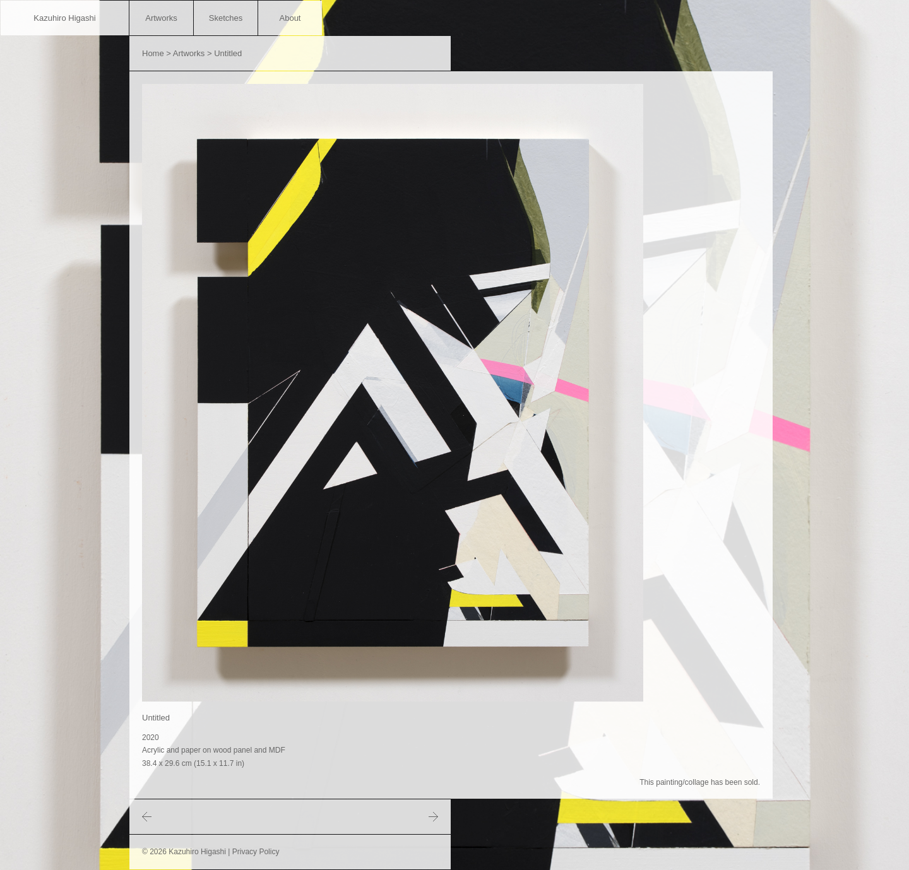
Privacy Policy (256, 851)
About (290, 18)
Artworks (161, 18)
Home (153, 53)
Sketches (225, 18)
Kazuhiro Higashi (64, 18)
